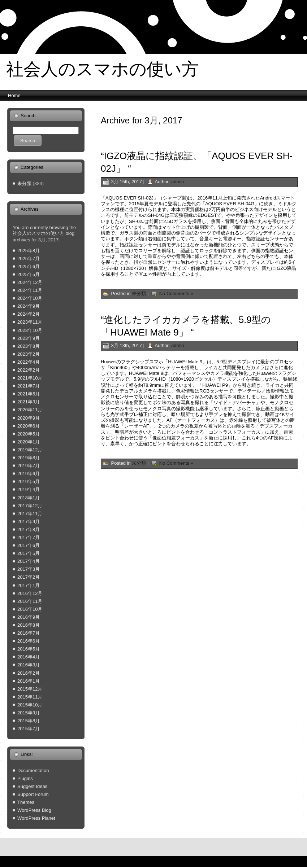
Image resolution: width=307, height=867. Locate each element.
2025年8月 (28, 250)
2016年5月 (28, 649)
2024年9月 (28, 306)
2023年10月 (29, 330)
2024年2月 (28, 314)
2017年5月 (28, 553)
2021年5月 (28, 394)
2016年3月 (28, 664)
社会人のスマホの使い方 (102, 69)
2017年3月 (28, 569)
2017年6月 (28, 545)
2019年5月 (28, 481)
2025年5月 (28, 274)
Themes (25, 802)
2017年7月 (28, 537)
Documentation (33, 770)
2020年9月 (28, 418)
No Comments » (176, 294)
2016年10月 (29, 609)
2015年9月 (28, 712)
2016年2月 (28, 673)
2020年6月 (28, 426)
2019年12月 (29, 449)
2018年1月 (28, 497)
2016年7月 (28, 633)
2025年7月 (28, 258)
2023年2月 (28, 354)
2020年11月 (29, 409)
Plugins (25, 778)
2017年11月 (29, 513)
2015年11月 (29, 697)
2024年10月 (29, 298)
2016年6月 (28, 641)
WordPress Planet (36, 818)
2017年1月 (28, 585)
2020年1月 (28, 442)
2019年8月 (28, 457)
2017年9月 (28, 521)
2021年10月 (29, 378)
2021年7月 (28, 386)
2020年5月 (28, 434)
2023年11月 (29, 322)
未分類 (24, 183)
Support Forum (33, 794)
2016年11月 (29, 601)
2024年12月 (29, 282)
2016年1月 (28, 681)
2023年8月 (28, 346)
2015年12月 (29, 689)
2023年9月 (28, 338)
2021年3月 (28, 401)
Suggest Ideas (32, 786)
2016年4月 (28, 657)
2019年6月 (28, 473)
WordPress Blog (34, 810)
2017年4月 (28, 561)
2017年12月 (29, 505)
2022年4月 (28, 362)
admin (177, 181)
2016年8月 (28, 625)
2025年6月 (28, 266)
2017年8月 (28, 529)
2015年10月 (29, 705)
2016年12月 (29, 593)
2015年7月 (28, 728)
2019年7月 (28, 465)
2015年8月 (28, 720)
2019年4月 (28, 489)
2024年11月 (29, 290)
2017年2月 (28, 577)
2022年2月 (28, 370)
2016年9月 (28, 617)
